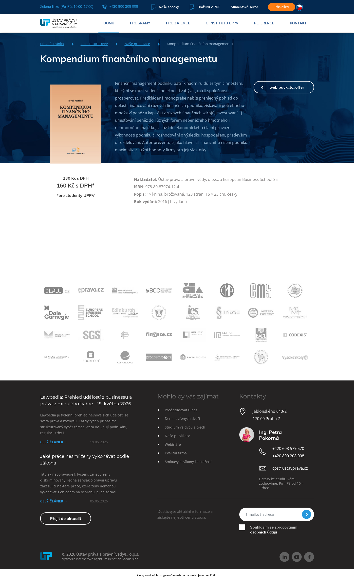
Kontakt (298, 23)
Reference (264, 23)
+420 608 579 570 (288, 448)
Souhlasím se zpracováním (273, 529)
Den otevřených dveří (182, 418)
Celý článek (51, 442)
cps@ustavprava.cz (290, 468)
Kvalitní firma (176, 453)
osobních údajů (263, 532)
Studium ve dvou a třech (185, 427)
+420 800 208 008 (120, 6)
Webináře (173, 444)
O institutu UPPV (222, 23)
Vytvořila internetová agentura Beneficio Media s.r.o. (100, 559)
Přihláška (281, 7)
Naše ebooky (164, 7)
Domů (108, 23)
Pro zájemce (178, 23)
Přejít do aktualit (65, 518)
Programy (140, 23)
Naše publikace (137, 43)
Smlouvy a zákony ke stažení (188, 461)
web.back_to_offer (286, 87)
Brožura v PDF (203, 7)
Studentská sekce (243, 7)
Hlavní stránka (52, 43)
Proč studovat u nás (181, 410)
